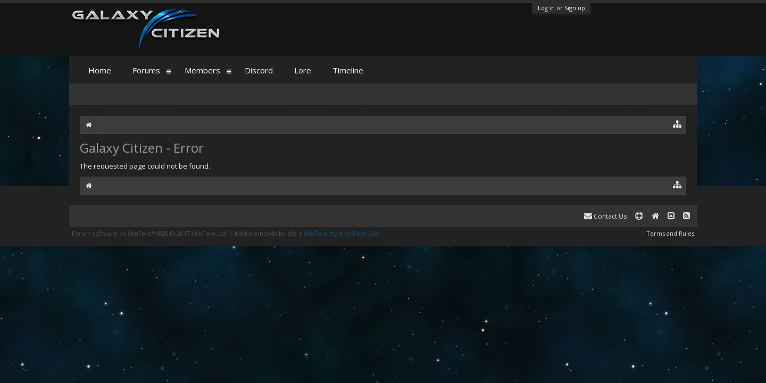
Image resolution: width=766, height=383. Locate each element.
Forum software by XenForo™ (150, 233)
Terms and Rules (670, 233)
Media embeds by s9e (266, 233)
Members (202, 70)
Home (99, 70)
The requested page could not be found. (145, 166)
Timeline (347, 70)
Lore (302, 70)
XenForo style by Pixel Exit (341, 233)
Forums (146, 70)
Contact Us (605, 216)
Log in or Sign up (561, 8)
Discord (259, 70)
